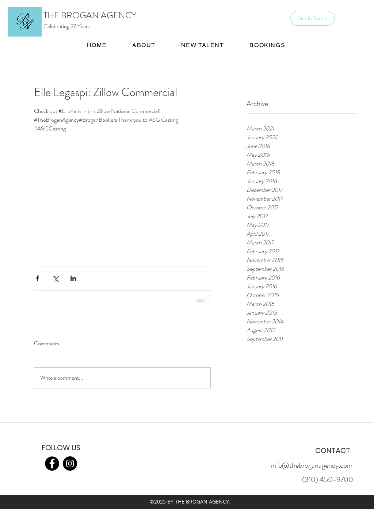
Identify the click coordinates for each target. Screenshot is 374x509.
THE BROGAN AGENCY (89, 15)
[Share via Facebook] (37, 278)
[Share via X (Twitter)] (55, 278)
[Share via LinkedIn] (73, 278)
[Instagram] (70, 463)
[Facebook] (52, 463)
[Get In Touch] (312, 18)
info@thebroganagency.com (311, 465)
